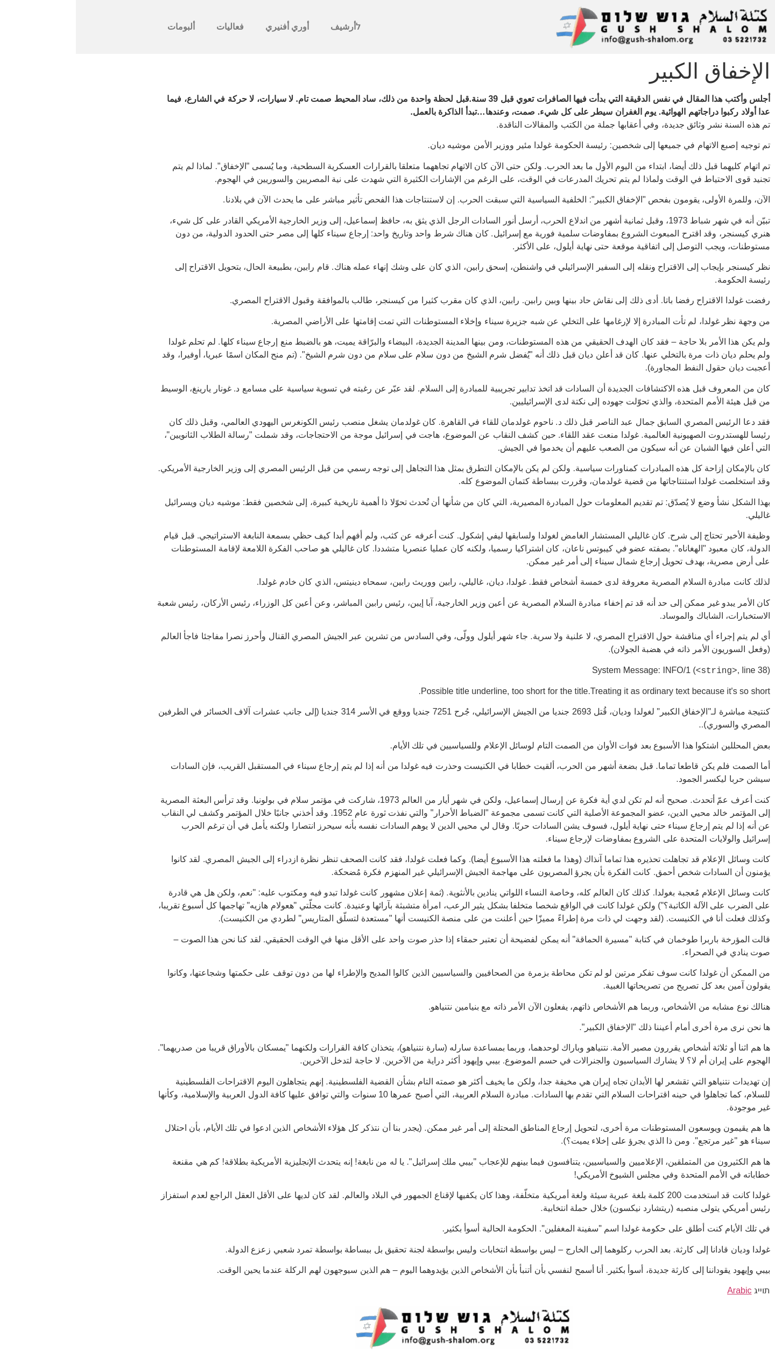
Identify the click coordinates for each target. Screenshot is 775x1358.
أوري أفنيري (211, 26)
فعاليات (154, 26)
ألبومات (105, 26)
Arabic (663, 1290)
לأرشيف (270, 26)
